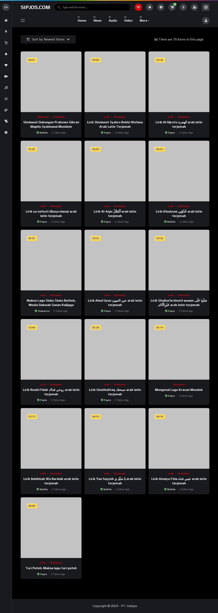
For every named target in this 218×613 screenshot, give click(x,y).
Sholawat (59, 116)
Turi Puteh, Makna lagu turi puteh (51, 568)
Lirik (107, 116)
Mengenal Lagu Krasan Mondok (179, 390)
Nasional (43, 116)
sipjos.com (35, 7)
